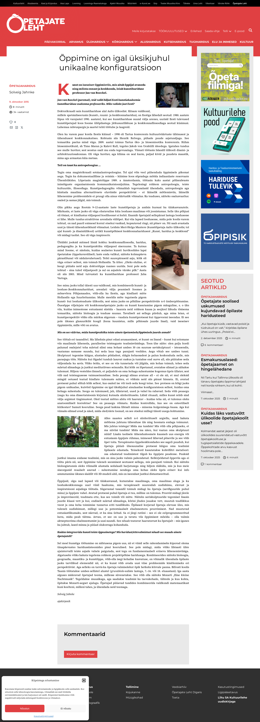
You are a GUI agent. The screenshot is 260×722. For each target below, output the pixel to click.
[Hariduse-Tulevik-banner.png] (225, 207)
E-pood (239, 31)
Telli (225, 31)
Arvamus (76, 41)
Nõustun (24, 708)
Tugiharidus (199, 41)
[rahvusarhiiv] (225, 100)
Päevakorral (55, 41)
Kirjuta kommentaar (81, 654)
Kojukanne (133, 692)
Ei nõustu (66, 708)
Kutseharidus (175, 41)
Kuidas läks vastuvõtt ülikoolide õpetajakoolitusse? (225, 418)
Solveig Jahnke (21, 92)
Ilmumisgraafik (90, 702)
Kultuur (246, 41)
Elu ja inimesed (224, 41)
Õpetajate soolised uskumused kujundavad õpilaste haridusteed (221, 308)
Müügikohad (134, 697)
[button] (84, 680)
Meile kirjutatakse (144, 31)
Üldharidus (95, 41)
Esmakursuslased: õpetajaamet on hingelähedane (219, 364)
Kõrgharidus (122, 41)
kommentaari (212, 345)
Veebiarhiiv (179, 687)
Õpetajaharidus (22, 86)
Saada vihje (212, 31)
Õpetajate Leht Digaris (187, 692)
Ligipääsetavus (228, 692)
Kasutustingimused (43, 716)
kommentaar (211, 464)
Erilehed (196, 31)
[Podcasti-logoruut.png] (225, 261)
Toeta (175, 697)
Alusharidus (150, 41)
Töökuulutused (171, 31)
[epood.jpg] (225, 154)
